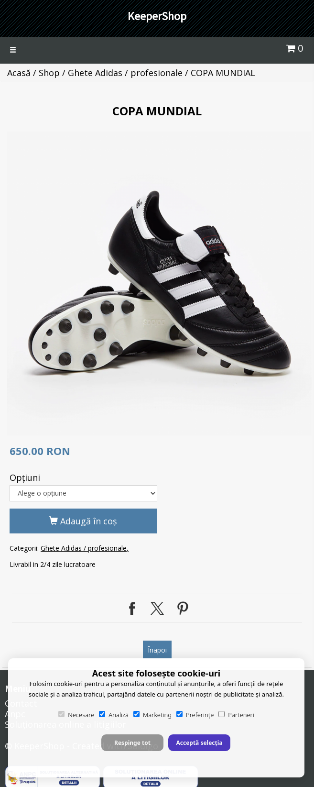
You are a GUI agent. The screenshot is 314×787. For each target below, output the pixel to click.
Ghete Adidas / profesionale (125, 72)
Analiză (114, 714)
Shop (49, 72)
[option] (159, 283)
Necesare (76, 714)
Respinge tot (132, 743)
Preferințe (195, 714)
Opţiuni (25, 477)
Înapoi (157, 649)
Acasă (19, 72)
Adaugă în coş (83, 521)
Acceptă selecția (199, 743)
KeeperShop (157, 16)
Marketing (152, 714)
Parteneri (236, 714)
